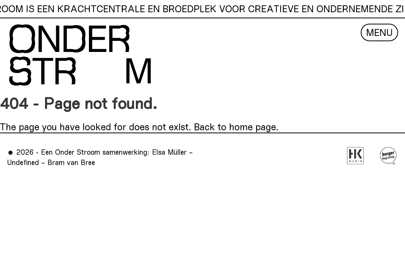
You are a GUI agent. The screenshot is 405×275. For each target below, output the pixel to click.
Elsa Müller (169, 152)
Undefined (23, 162)
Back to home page (235, 126)
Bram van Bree (71, 162)
